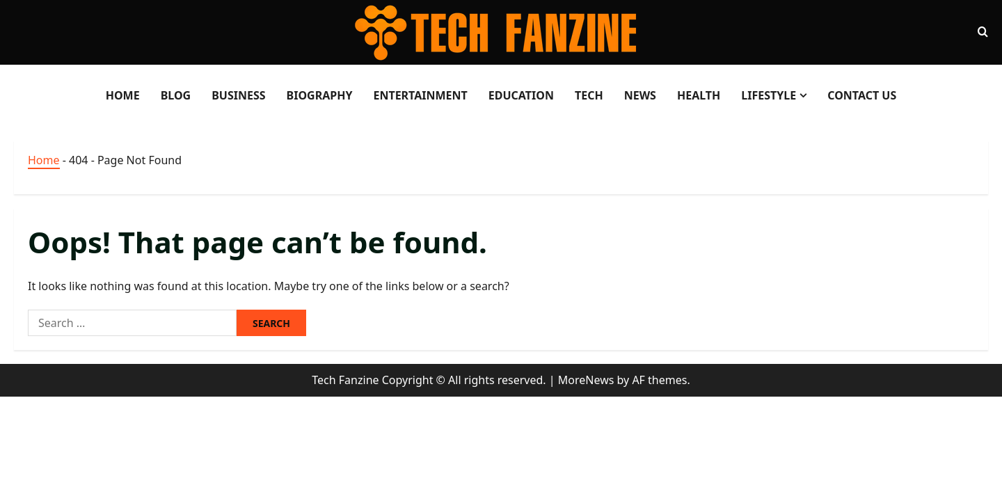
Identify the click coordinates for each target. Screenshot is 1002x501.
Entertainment (420, 95)
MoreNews (586, 380)
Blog (176, 95)
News (640, 95)
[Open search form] (983, 32)
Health (698, 95)
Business (238, 95)
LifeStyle (768, 95)
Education (521, 95)
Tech (589, 95)
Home (123, 95)
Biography (320, 95)
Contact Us (861, 95)
